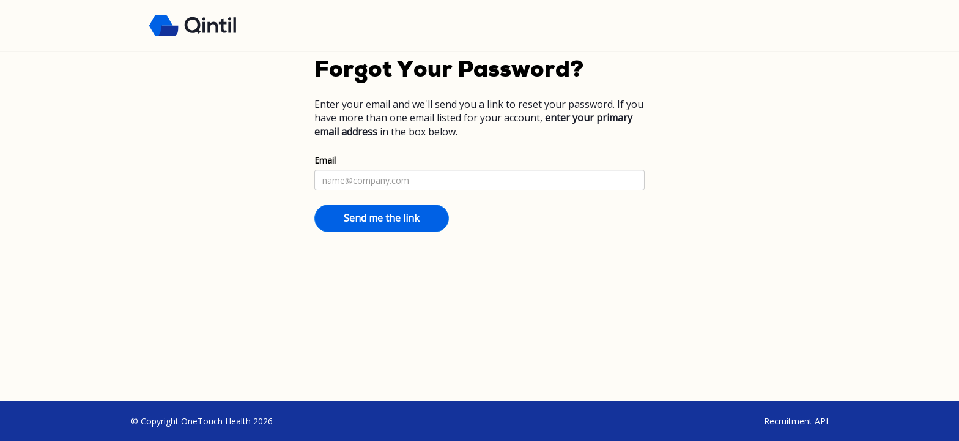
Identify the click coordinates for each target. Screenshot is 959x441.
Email (325, 160)
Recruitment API (796, 421)
